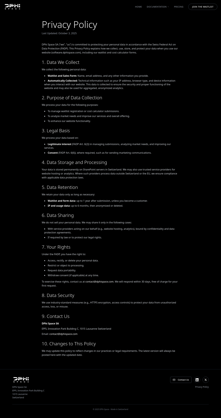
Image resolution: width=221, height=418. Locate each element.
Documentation (158, 6)
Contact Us (181, 379)
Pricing (178, 6)
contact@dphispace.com (99, 281)
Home (138, 6)
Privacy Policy (202, 386)
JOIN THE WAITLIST (202, 6)
